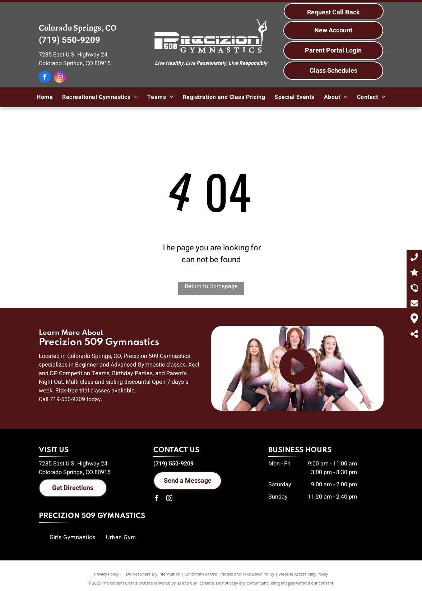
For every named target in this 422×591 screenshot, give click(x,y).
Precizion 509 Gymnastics (92, 516)
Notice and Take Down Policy (247, 574)
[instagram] (60, 78)
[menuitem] (44, 97)
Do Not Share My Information (153, 574)
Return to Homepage (211, 286)
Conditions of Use (201, 574)
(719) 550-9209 (69, 40)
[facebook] (45, 78)
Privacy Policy (106, 574)
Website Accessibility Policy (303, 574)
